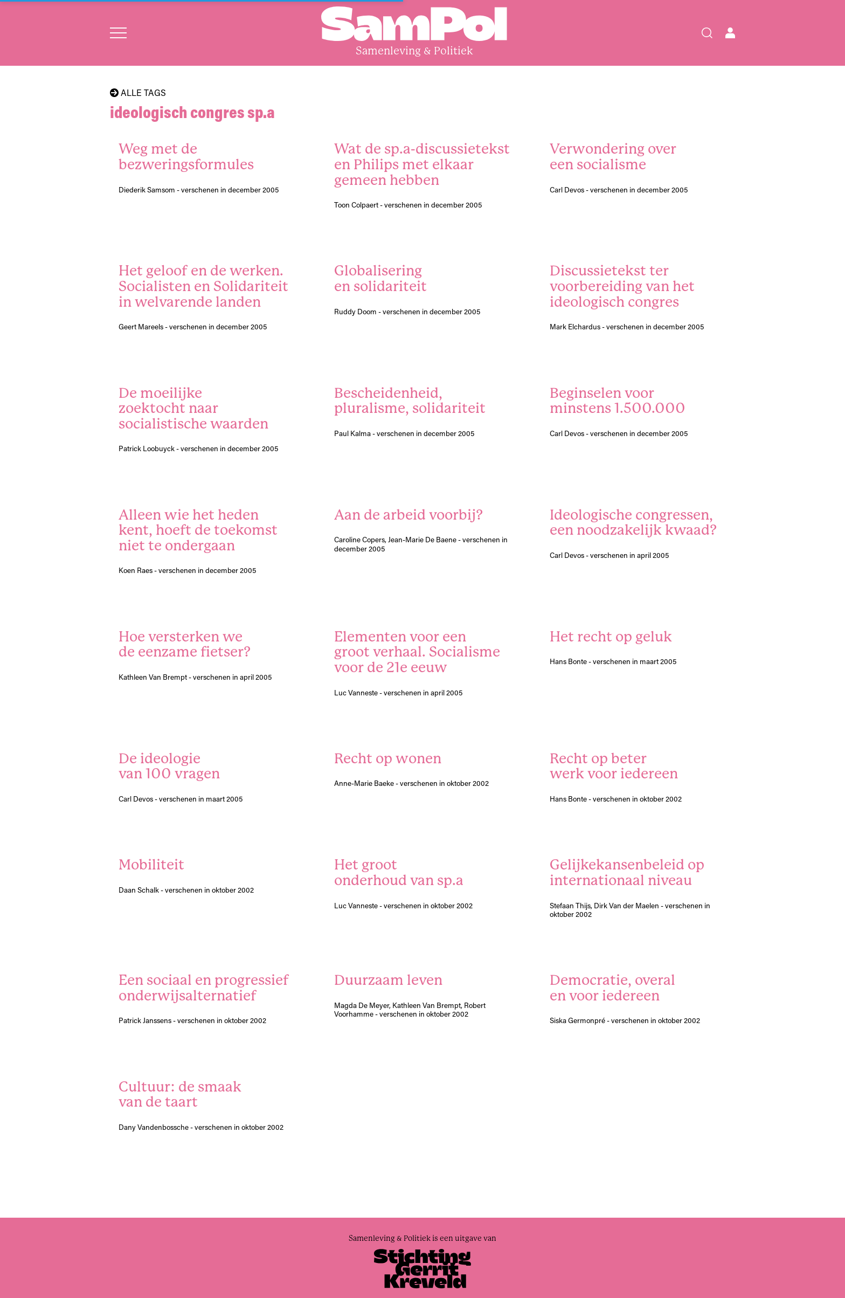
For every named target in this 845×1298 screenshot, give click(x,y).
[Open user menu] (730, 32)
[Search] (707, 32)
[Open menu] (118, 32)
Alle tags (138, 92)
